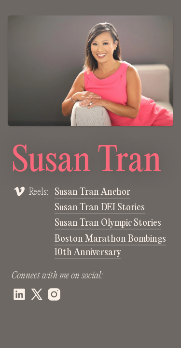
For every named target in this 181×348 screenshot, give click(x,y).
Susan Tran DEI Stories (100, 208)
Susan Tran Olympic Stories (108, 223)
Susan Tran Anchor (92, 192)
